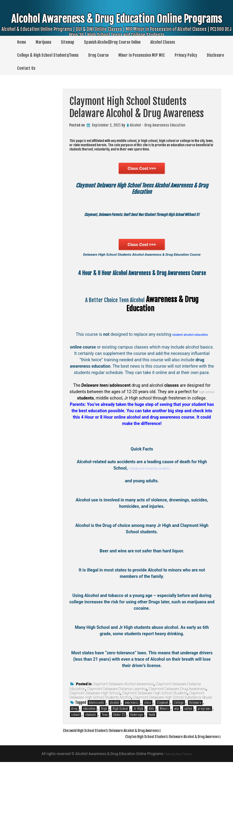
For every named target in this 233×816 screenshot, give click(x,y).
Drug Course (98, 55)
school (75, 768)
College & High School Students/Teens (47, 55)
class (147, 756)
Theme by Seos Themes (178, 808)
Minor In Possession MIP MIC (141, 55)
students (90, 768)
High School (120, 762)
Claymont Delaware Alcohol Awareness (123, 738)
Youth (151, 768)
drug (74, 762)
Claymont (162, 756)
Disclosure (215, 55)
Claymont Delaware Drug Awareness (177, 743)
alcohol (114, 756)
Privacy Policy (186, 55)
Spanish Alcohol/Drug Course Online (112, 42)
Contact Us (26, 68)
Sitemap (67, 42)
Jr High (138, 762)
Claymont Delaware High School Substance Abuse (172, 751)
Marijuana (43, 42)
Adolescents (96, 756)
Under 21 (119, 768)
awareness (132, 756)
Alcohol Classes (162, 42)
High (104, 762)
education (89, 762)
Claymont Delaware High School (94, 747)
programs (204, 762)
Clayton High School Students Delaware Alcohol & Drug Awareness (156, 790)
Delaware (195, 756)
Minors (164, 762)
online (188, 762)
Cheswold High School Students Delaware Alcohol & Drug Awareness (129, 784)
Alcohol (144, 347)
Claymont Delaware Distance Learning (117, 743)
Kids (151, 762)
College (179, 756)
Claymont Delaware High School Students (154, 747)
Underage (136, 768)
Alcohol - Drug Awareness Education (157, 125)
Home (21, 42)
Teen (105, 768)
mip (176, 762)
